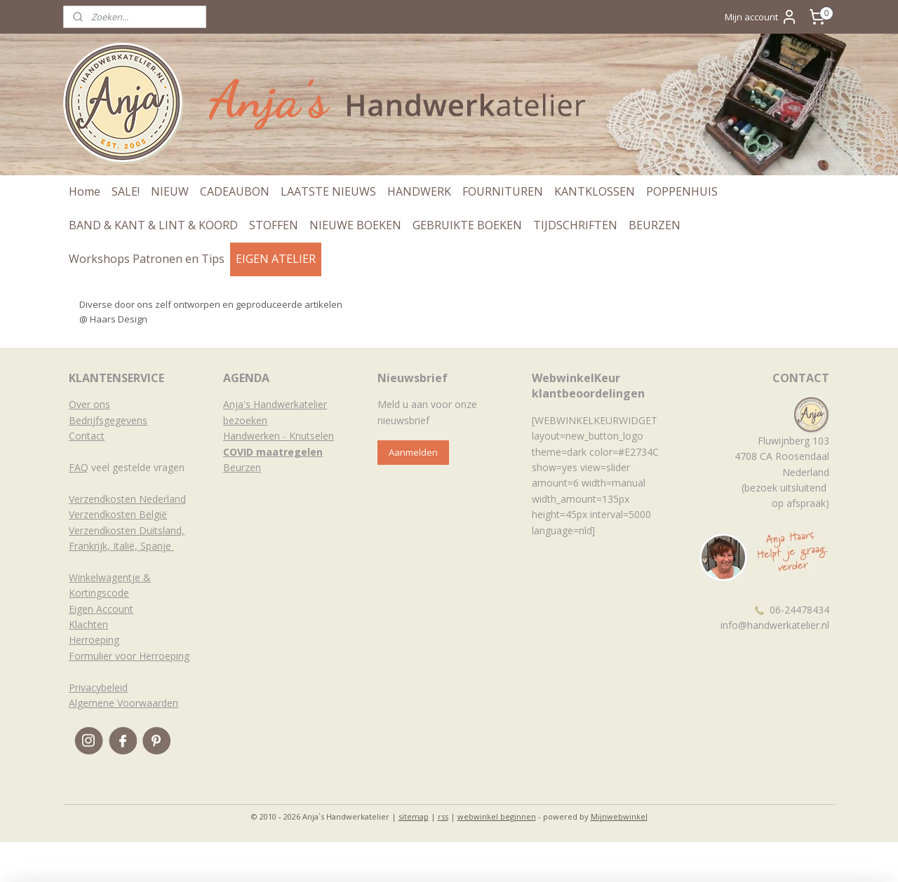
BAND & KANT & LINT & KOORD (153, 225)
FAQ (78, 467)
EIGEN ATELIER (276, 258)
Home (84, 191)
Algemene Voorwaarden (123, 703)
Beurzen (242, 467)
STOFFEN (273, 225)
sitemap (413, 816)
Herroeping (94, 639)
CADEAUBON (234, 191)
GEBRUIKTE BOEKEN (467, 225)
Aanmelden (413, 452)
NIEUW (170, 191)
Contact (87, 435)
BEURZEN (655, 225)
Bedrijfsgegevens (108, 420)
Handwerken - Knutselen (278, 435)
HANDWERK (419, 191)
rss (443, 816)
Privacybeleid (98, 687)
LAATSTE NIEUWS (328, 191)
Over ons (89, 404)
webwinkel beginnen (496, 816)
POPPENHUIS (682, 191)
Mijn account (761, 16)
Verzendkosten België (118, 514)
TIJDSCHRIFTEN (575, 225)
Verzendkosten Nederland (127, 499)
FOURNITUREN (502, 191)
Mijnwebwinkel (619, 816)
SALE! (126, 191)
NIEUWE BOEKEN (355, 225)
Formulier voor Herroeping (129, 656)
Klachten (88, 624)
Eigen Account (101, 609)
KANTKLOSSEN (594, 191)
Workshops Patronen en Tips (146, 258)
